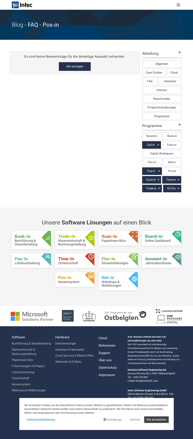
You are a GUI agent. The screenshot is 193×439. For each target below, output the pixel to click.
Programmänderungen (161, 107)
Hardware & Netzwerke (69, 349)
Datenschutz (108, 367)
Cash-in (172, 145)
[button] (162, 55)
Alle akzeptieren (156, 419)
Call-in (151, 145)
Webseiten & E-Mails (68, 361)
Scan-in (151, 179)
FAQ (149, 81)
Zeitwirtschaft (20, 378)
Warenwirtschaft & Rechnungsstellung (24, 352)
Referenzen (107, 345)
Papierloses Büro (22, 360)
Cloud (174, 72)
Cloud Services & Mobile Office (74, 355)
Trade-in (151, 188)
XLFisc (171, 188)
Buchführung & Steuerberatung (31, 343)
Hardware (170, 81)
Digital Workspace (161, 153)
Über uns (105, 360)
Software (18, 337)
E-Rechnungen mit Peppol (28, 366)
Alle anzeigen (74, 66)
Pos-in (172, 171)
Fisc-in (152, 162)
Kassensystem (21, 384)
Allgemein (161, 64)
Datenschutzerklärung (41, 419)
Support (104, 353)
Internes (162, 90)
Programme (161, 116)
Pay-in (151, 171)
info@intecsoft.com (147, 380)
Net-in (172, 162)
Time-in (171, 179)
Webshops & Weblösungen (29, 390)
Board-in (151, 136)
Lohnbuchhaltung (23, 372)
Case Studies (154, 72)
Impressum (107, 375)
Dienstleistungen (65, 343)
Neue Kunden (161, 98)
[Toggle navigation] (178, 5)
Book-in (172, 136)
